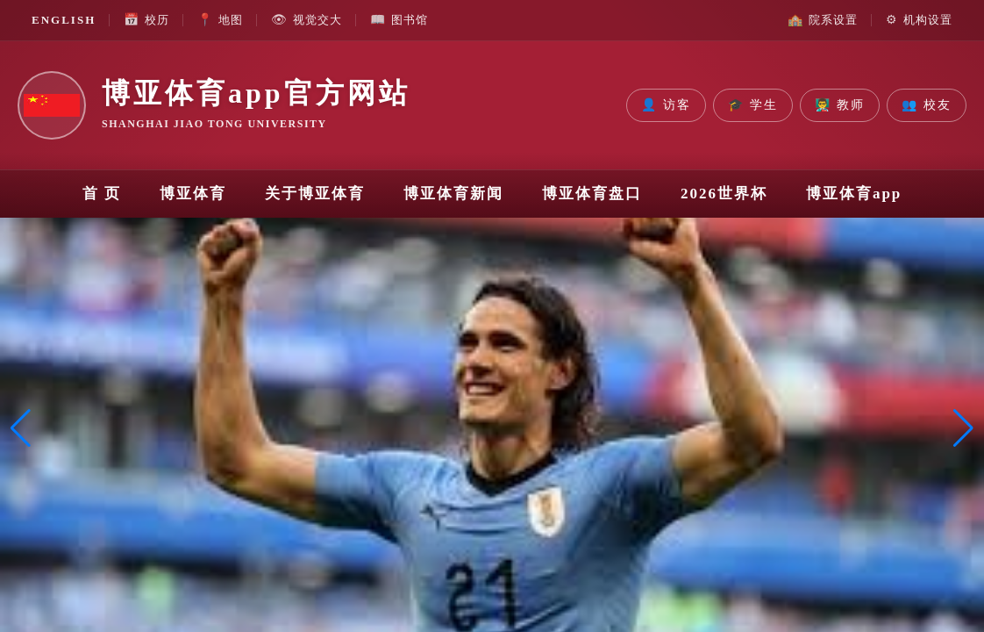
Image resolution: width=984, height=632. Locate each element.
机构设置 (919, 20)
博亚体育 (193, 193)
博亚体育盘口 (592, 193)
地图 (220, 20)
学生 (753, 105)
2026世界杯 (724, 193)
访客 (666, 105)
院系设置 (823, 20)
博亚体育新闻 (453, 193)
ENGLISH (64, 19)
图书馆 (399, 20)
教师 (840, 105)
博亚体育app (854, 193)
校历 (146, 20)
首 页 (101, 193)
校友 (927, 105)
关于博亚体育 (315, 193)
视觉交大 (306, 20)
